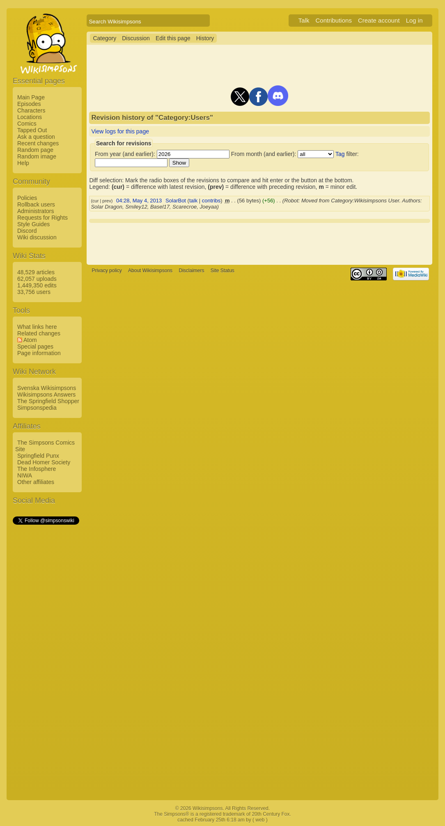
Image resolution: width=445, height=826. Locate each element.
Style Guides (33, 224)
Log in (414, 20)
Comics (27, 123)
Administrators (35, 211)
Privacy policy (107, 270)
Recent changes (38, 143)
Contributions (334, 20)
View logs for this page (120, 131)
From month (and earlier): (263, 154)
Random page (35, 150)
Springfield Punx (38, 455)
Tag (340, 154)
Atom (30, 340)
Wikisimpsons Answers (46, 394)
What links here (37, 327)
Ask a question (36, 136)
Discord (27, 230)
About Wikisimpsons (150, 270)
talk (193, 200)
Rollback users (36, 204)
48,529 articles (36, 272)
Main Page (31, 97)
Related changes (38, 333)
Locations (29, 117)
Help (23, 163)
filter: (347, 154)
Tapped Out (32, 130)
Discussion (136, 38)
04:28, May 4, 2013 (139, 200)
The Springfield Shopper (48, 401)
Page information (39, 353)
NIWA (24, 475)
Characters (31, 110)
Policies (27, 198)
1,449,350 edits (37, 285)
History (205, 38)
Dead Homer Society (43, 462)
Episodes (29, 104)
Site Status (222, 270)
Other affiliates (35, 482)
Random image (36, 156)
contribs (211, 200)
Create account (379, 20)
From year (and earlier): (125, 154)
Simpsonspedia (37, 407)
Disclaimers (191, 270)
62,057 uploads (37, 278)
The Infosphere (36, 469)
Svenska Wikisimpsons (46, 388)
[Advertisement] (45, 649)
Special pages (35, 346)
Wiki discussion (37, 237)
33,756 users (33, 292)
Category (104, 38)
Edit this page (173, 38)
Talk (304, 20)
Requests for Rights (42, 217)
